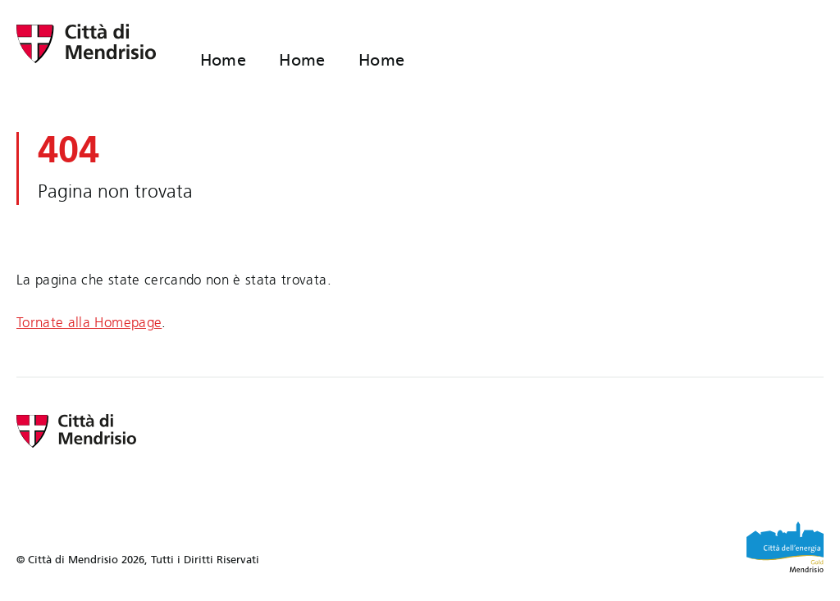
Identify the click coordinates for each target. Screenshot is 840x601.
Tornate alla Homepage (89, 322)
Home (223, 60)
